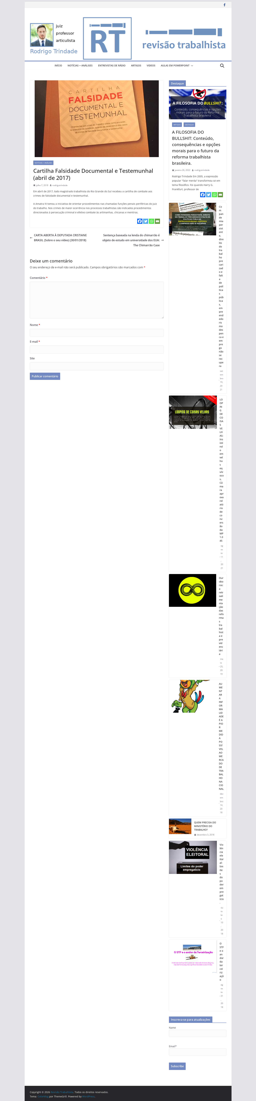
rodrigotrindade (60, 185)
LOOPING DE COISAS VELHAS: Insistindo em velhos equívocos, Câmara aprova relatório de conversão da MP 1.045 (222, 470)
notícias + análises (80, 65)
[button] (191, 65)
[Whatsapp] (151, 221)
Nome (35, 325)
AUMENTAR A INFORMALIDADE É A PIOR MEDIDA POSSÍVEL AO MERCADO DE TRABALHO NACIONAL (221, 736)
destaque (189, 124)
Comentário (39, 278)
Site (32, 358)
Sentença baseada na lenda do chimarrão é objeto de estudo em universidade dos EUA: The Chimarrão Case (133, 240)
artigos (136, 65)
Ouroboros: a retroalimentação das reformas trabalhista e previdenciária (221, 616)
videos (151, 65)
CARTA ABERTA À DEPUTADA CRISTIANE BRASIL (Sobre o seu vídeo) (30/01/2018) (58, 237)
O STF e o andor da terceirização (222, 961)
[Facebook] (139, 221)
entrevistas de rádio (112, 65)
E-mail (35, 341)
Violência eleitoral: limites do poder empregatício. (222, 873)
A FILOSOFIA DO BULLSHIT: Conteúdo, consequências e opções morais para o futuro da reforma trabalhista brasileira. (196, 147)
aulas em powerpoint (175, 65)
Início (58, 65)
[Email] (157, 221)
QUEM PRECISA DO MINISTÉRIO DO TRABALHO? (205, 826)
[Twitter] (145, 221)
